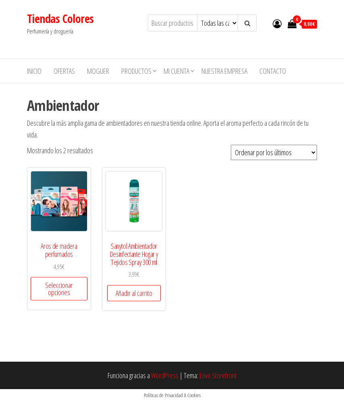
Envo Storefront (217, 375)
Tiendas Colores (60, 18)
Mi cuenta (176, 71)
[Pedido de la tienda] (274, 152)
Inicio (34, 71)
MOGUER (98, 71)
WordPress (164, 375)
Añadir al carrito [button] (134, 293)
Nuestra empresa (224, 71)
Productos (136, 71)
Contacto (272, 71)
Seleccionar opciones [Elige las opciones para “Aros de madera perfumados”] (59, 288)
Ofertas (64, 71)
